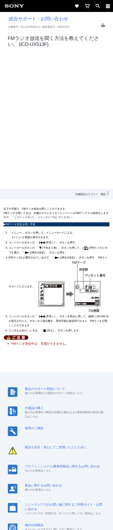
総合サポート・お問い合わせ (38, 18)
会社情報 (21, 451)
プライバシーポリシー (56, 501)
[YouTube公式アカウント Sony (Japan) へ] (62, 469)
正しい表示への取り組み (56, 506)
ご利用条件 (57, 496)
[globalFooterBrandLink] (56, 520)
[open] (97, 6)
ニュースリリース (86, 451)
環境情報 (42, 457)
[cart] (87, 6)
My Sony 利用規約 (64, 457)
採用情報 (37, 451)
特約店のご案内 (59, 451)
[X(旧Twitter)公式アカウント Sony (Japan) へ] (51, 469)
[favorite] (77, 6)
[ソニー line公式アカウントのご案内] (41, 469)
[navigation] (108, 6)
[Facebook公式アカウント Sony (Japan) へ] (72, 469)
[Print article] (103, 26)
